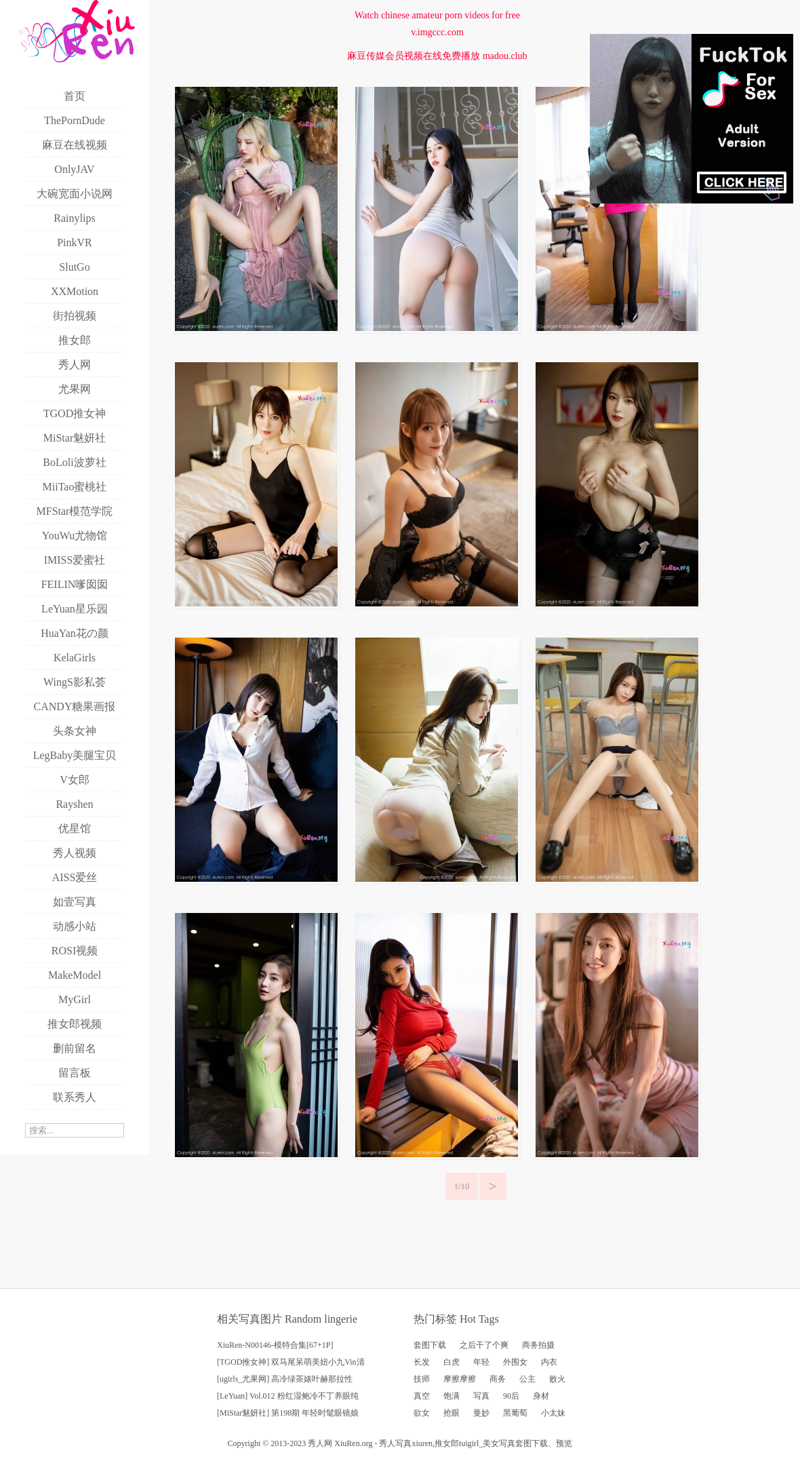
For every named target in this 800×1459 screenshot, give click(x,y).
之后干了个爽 (484, 1345)
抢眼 (451, 1413)
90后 (511, 1396)
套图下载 (430, 1345)
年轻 (481, 1362)
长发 (422, 1362)
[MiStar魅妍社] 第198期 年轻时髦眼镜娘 (288, 1413)
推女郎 (447, 1443)
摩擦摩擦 (459, 1379)
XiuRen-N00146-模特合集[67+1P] (275, 1345)
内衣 (549, 1362)
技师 (422, 1379)
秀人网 (320, 1443)
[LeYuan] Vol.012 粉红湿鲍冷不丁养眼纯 (288, 1396)
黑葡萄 (515, 1413)
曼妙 (481, 1413)
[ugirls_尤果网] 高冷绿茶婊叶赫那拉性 (285, 1379)
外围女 (515, 1362)
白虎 (451, 1362)
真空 (422, 1396)
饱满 (451, 1396)
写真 (481, 1396)
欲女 (422, 1413)
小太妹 (553, 1413)
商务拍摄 (538, 1345)
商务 (497, 1379)
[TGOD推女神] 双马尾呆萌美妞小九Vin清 (291, 1362)
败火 (557, 1379)
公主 (527, 1379)
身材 (541, 1396)
